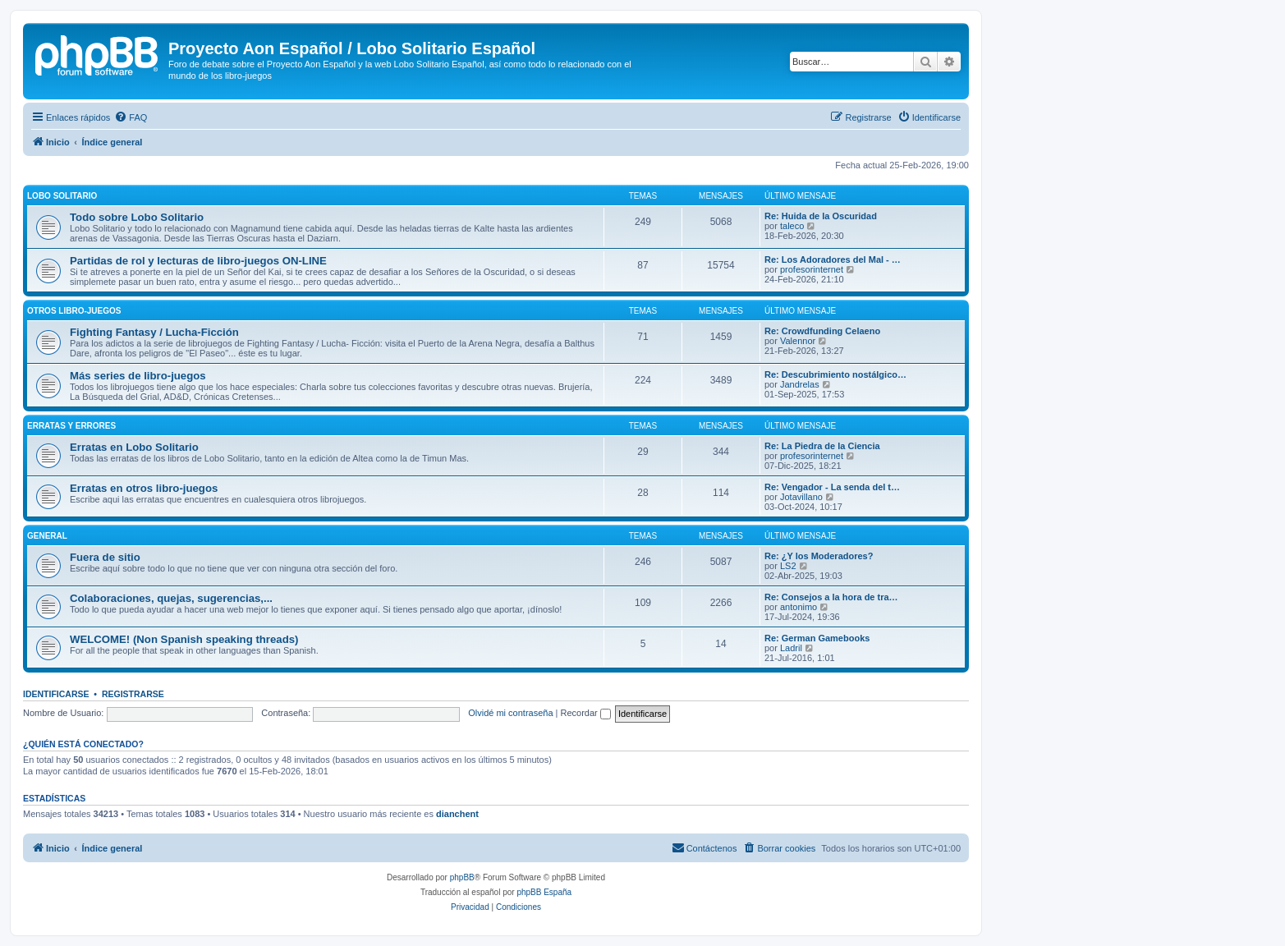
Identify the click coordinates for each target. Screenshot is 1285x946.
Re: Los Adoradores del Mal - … (832, 259)
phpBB (462, 877)
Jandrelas (799, 384)
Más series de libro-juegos (138, 376)
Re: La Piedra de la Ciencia (822, 446)
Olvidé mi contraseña (510, 713)
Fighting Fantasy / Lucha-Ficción (154, 332)
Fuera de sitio (105, 557)
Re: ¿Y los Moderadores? (818, 556)
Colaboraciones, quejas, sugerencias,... (171, 598)
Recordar (586, 713)
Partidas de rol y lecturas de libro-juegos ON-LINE (198, 261)
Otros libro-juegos (74, 310)
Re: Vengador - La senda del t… (832, 487)
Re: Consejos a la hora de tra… (831, 597)
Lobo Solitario (62, 195)
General (47, 535)
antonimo (798, 607)
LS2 (788, 566)
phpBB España (543, 892)
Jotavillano (801, 497)
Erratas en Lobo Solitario (134, 447)
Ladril (791, 648)
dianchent (457, 814)
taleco (792, 226)
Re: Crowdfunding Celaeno (822, 331)
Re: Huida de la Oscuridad (820, 216)
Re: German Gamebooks (817, 638)
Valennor (797, 341)
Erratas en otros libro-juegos (144, 488)
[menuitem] (130, 117)
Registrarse (133, 694)
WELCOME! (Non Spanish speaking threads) (184, 639)
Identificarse (56, 694)
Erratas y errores (71, 425)
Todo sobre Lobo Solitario (137, 217)
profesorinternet (811, 269)
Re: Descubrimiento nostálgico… (835, 374)
